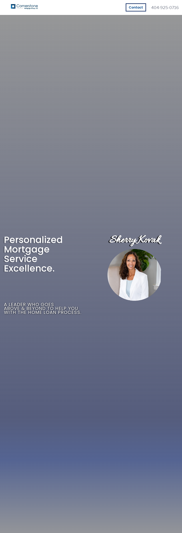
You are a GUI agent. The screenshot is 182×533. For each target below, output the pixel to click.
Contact (136, 7)
